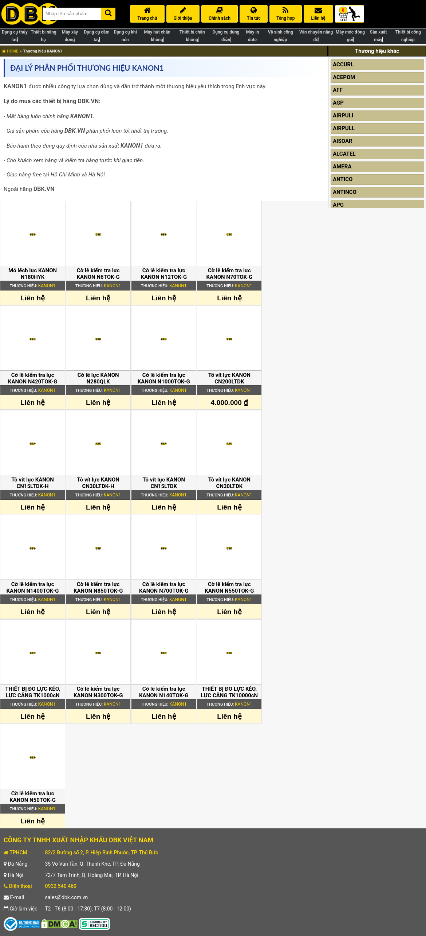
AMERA (342, 166)
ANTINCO (344, 192)
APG (338, 205)
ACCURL (343, 64)
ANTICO (342, 179)
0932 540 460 (60, 886)
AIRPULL (344, 128)
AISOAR (342, 141)
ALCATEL (344, 154)
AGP (338, 103)
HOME (10, 51)
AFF (338, 90)
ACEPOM (344, 77)
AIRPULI (343, 115)
